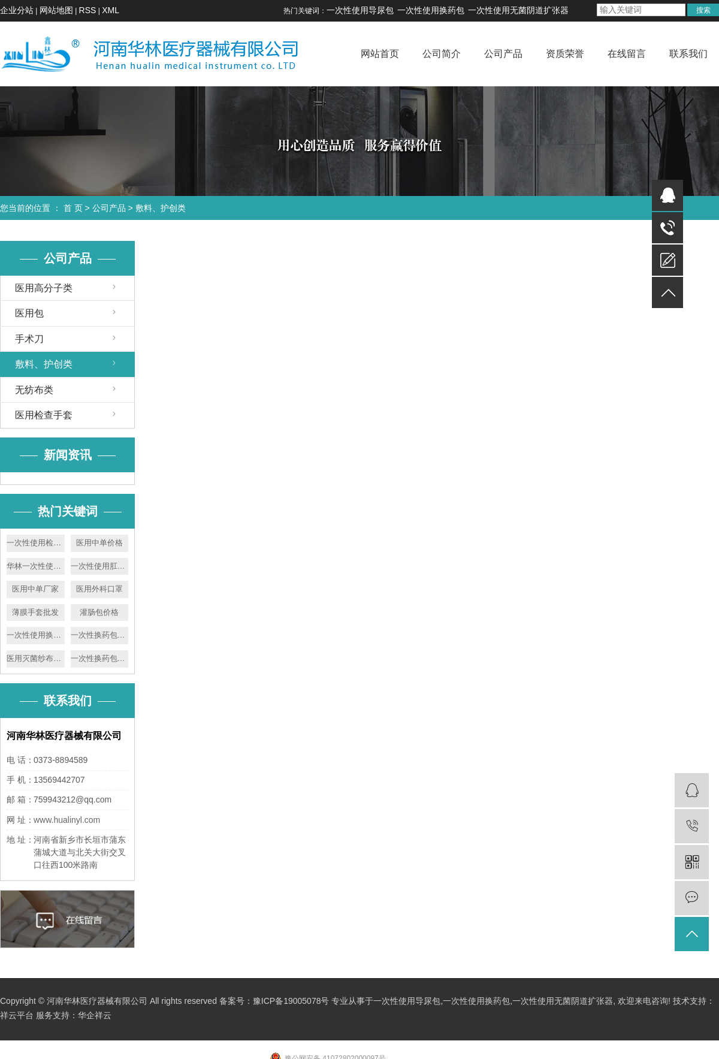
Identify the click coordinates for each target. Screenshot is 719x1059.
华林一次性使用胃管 (36, 566)
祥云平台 (17, 1015)
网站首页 (380, 54)
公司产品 (503, 54)
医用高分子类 (43, 288)
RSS (87, 10)
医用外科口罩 (99, 588)
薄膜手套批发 (35, 612)
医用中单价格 (99, 542)
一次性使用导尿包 (360, 10)
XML (110, 10)
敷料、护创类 (160, 208)
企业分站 (17, 10)
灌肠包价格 (99, 612)
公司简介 (441, 54)
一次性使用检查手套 (36, 542)
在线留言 (627, 54)
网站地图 (56, 10)
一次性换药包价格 (100, 634)
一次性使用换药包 (430, 10)
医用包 (29, 313)
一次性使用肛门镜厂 (100, 566)
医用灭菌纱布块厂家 (36, 658)
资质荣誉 (565, 54)
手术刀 (29, 339)
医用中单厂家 (35, 588)
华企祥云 (94, 1015)
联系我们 (688, 54)
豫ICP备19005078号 (291, 1001)
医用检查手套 (43, 415)
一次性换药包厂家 (100, 658)
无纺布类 (34, 390)
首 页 (73, 208)
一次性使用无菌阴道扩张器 (518, 10)
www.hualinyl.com (67, 820)
